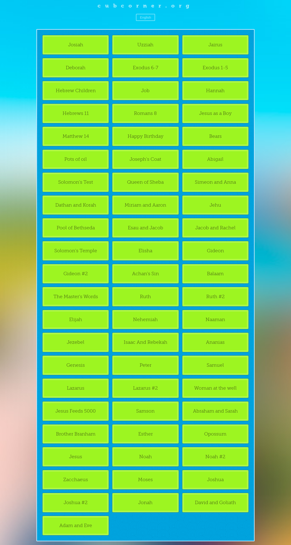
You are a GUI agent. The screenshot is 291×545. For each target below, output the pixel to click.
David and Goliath (215, 502)
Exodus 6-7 (145, 67)
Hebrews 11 (76, 113)
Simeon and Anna (215, 182)
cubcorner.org (146, 5)
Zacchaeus (75, 479)
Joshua (215, 479)
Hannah (215, 90)
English (145, 17)
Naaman (215, 319)
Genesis (75, 365)
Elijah (75, 319)
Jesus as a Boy (215, 113)
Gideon (215, 250)
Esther (145, 434)
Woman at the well (215, 388)
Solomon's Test (75, 182)
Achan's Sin (145, 273)
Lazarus (75, 388)
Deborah (75, 67)
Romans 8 (145, 113)
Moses (145, 479)
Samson (145, 411)
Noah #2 (215, 456)
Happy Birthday (145, 136)
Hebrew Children (76, 90)
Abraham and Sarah (215, 411)
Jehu (215, 205)
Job (145, 90)
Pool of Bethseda (76, 227)
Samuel (215, 365)
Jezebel (75, 342)
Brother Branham (75, 434)
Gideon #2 (75, 273)
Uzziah (145, 44)
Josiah (75, 44)
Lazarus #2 (145, 388)
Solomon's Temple (75, 250)
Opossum (215, 434)
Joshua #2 (76, 502)
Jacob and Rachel (215, 227)
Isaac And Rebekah (145, 342)
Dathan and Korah (75, 205)
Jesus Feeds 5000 (75, 411)
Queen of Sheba (145, 182)
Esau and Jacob (145, 227)
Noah (145, 456)
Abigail (215, 159)
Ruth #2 (215, 296)
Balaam (215, 273)
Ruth (145, 296)
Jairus (215, 44)
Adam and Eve (75, 525)
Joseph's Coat (145, 159)
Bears (215, 136)
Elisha (145, 250)
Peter (145, 365)
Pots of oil (75, 159)
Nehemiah (145, 319)
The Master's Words (75, 296)
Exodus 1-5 (215, 67)
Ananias (215, 342)
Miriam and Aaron (145, 205)
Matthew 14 (76, 136)
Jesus (75, 456)
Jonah (145, 502)
